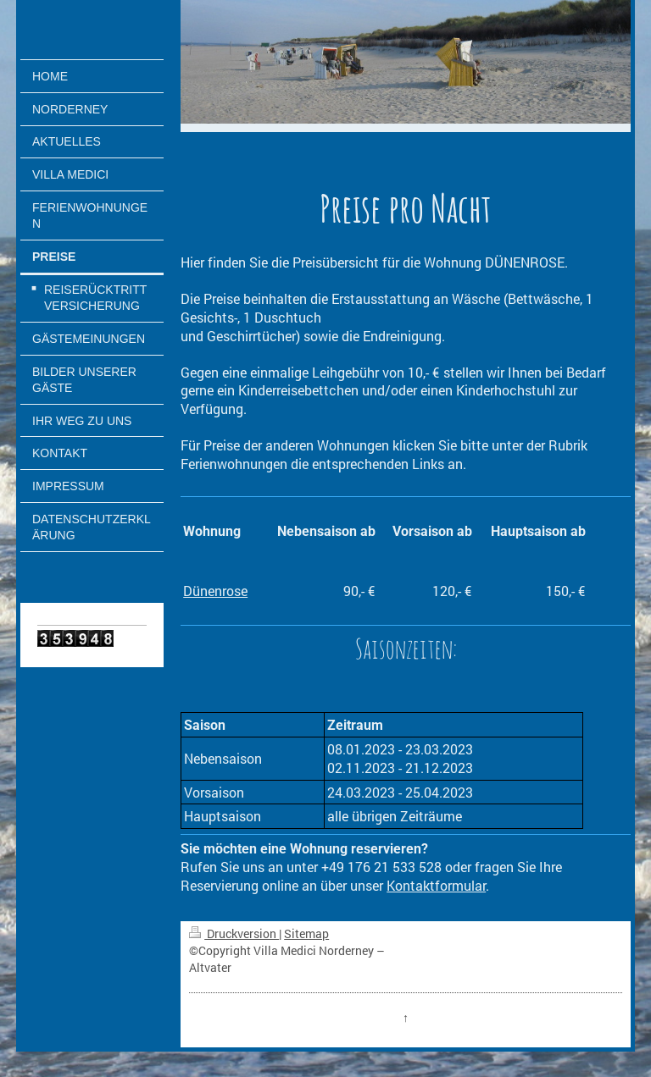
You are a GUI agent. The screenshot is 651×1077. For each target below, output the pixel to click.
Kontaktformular (436, 885)
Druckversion (234, 933)
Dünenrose (215, 590)
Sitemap (306, 933)
